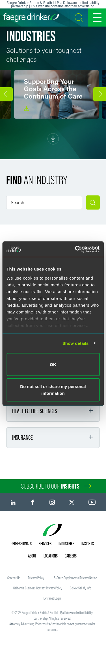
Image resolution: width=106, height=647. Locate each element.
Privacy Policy (36, 578)
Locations (51, 555)
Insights (87, 543)
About (32, 555)
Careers (71, 555)
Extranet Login (52, 598)
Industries (66, 543)
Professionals (21, 543)
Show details (75, 343)
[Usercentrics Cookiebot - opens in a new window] (75, 249)
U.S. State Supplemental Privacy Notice (74, 578)
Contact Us (13, 578)
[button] (6, 94)
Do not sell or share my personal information (53, 389)
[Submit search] (93, 202)
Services (45, 543)
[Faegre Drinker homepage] (31, 17)
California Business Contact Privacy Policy (37, 588)
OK (53, 364)
